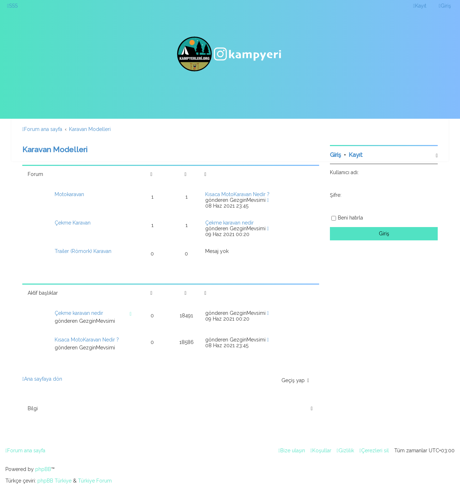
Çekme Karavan (73, 223)
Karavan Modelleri (54, 149)
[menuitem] (12, 5)
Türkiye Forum (95, 481)
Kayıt (356, 154)
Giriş (335, 154)
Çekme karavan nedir (229, 223)
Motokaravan (69, 194)
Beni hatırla (350, 218)
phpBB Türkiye (54, 481)
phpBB (43, 469)
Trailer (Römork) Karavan (83, 251)
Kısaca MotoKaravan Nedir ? (237, 194)
